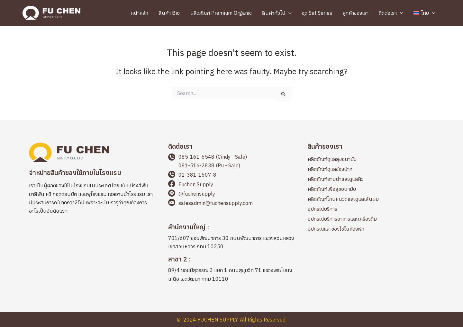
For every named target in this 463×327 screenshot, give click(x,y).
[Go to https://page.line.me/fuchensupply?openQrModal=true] (231, 194)
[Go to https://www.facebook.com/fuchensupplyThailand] (231, 185)
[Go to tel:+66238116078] (231, 175)
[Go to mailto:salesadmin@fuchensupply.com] (231, 203)
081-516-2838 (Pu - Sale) (209, 165)
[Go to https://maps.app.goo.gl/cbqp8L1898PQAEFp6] (231, 270)
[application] (292, 12)
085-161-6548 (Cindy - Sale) (212, 157)
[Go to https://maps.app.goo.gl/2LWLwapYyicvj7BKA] (231, 238)
